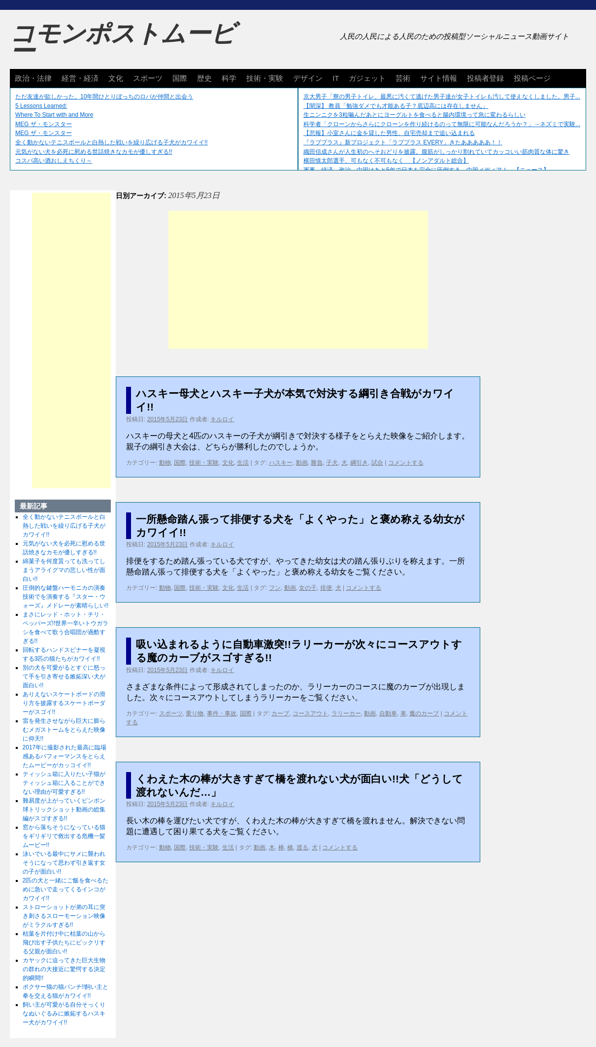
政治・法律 (33, 78)
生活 (243, 462)
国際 (179, 78)
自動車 (388, 713)
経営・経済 (80, 78)
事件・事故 (221, 713)
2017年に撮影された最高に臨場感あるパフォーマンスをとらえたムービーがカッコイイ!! (65, 756)
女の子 (308, 587)
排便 (326, 587)
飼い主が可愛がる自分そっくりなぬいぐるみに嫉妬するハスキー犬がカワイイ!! (64, 1013)
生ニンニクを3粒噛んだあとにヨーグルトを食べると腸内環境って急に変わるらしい (414, 114)
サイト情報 (438, 78)
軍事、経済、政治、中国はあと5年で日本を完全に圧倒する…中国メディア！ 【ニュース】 (426, 170)
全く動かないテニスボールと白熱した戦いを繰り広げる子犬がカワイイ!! (111, 142)
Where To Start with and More (54, 114)
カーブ (280, 713)
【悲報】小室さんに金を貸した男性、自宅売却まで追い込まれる (389, 133)
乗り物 (194, 713)
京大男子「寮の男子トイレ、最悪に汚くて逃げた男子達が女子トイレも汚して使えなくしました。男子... (441, 96)
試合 (377, 462)
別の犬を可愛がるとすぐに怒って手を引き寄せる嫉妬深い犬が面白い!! (64, 676)
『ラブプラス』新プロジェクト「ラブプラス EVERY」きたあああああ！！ (402, 142)
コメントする (406, 462)
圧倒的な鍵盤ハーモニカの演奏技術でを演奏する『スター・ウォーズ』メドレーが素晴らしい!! (66, 596)
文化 (115, 78)
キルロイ (222, 419)
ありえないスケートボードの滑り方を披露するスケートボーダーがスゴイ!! (64, 703)
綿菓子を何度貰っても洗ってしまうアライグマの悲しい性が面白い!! (64, 570)
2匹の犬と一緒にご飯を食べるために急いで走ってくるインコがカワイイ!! (66, 889)
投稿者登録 (485, 78)
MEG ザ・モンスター (43, 124)
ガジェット (367, 78)
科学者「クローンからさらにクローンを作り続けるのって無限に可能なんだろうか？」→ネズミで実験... (441, 124)
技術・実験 (264, 78)
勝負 (317, 462)
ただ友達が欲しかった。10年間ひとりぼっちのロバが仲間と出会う (104, 96)
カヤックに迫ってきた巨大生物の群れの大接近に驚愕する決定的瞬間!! (64, 969)
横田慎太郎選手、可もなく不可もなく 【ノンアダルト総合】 (386, 160)
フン (275, 587)
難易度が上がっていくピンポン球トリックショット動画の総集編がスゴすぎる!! (64, 809)
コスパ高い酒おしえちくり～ (53, 160)
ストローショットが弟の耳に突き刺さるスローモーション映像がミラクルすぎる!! (64, 916)
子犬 (332, 462)
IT (335, 78)
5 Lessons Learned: (41, 105)
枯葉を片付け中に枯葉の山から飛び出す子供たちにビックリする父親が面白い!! (64, 942)
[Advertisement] (298, 280)
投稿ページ (532, 78)
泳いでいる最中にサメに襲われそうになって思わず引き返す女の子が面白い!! (64, 862)
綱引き (359, 462)
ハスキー (281, 462)
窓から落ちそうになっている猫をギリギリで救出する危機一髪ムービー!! (64, 836)
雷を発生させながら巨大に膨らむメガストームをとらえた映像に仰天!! (64, 729)
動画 (302, 462)
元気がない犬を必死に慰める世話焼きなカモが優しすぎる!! (93, 151)
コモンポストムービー (122, 42)
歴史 (204, 78)
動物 (165, 462)
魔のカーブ (424, 713)
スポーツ (148, 78)
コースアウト (310, 713)
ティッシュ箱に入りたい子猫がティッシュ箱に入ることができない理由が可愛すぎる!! (64, 783)
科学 (229, 78)
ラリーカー (346, 713)
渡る (302, 847)
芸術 (403, 78)
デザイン (308, 78)
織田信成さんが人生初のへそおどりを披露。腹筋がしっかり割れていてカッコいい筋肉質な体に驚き (436, 151)
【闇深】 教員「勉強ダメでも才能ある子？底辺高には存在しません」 (395, 105)
